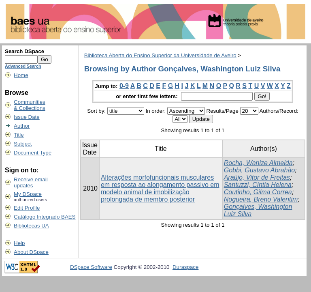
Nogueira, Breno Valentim (261, 199)
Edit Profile (27, 208)
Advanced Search (23, 66)
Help (19, 243)
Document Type (32, 153)
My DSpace (28, 194)
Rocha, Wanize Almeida (258, 162)
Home (21, 75)
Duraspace (185, 267)
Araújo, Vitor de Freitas (257, 177)
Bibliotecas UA (31, 226)
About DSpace (31, 252)
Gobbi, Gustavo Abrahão (259, 170)
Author (22, 126)
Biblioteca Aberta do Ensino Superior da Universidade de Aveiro (160, 55)
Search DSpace (24, 51)
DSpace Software (91, 267)
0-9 (124, 85)
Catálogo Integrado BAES (45, 217)
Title (19, 135)
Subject (23, 144)
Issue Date (27, 117)
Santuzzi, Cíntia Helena (258, 184)
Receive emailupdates (31, 182)
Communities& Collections (29, 105)
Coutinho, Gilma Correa (258, 192)
